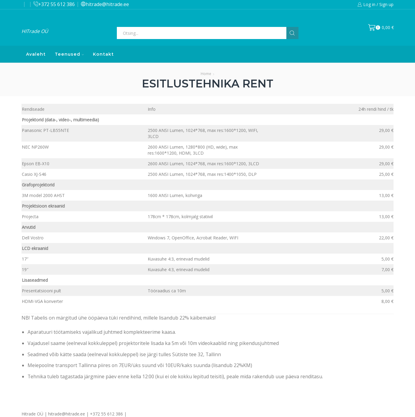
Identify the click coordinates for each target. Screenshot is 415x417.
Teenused (69, 54)
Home (206, 73)
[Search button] (292, 33)
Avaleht (36, 54)
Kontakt (103, 54)
